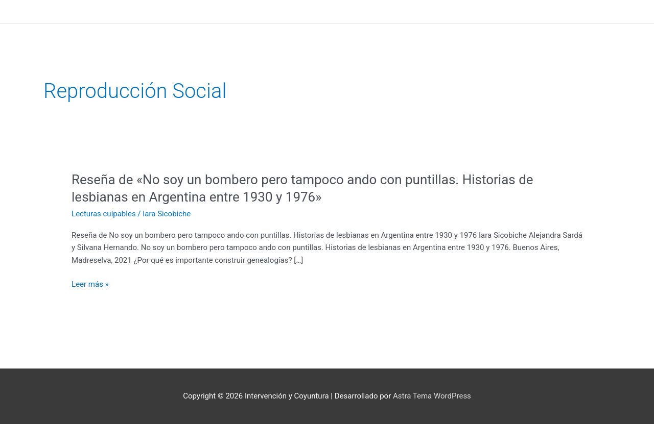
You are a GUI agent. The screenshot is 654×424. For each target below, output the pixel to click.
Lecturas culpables (104, 213)
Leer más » (90, 284)
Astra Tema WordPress (432, 396)
